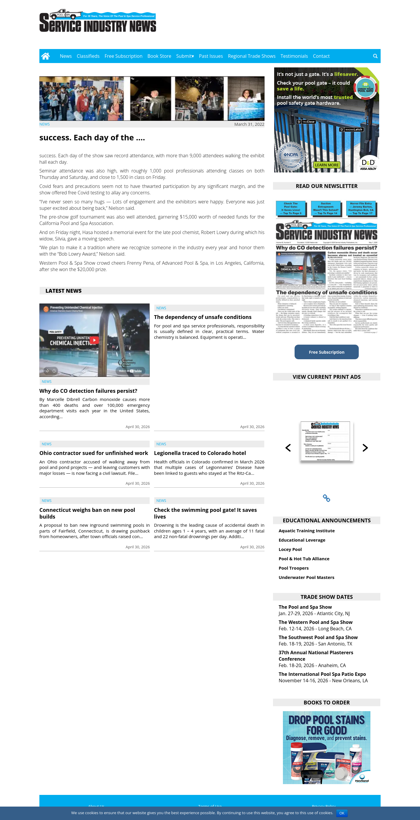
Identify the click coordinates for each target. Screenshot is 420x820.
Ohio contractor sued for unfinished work (93, 452)
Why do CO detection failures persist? (88, 390)
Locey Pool (290, 549)
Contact (321, 56)
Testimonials (294, 56)
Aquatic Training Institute (307, 530)
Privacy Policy (323, 806)
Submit (184, 56)
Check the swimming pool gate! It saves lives (205, 513)
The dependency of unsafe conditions (202, 316)
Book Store (160, 56)
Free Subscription (123, 56)
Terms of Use (210, 806)
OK (342, 813)
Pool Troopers (294, 568)
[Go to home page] (45, 56)
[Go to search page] (375, 56)
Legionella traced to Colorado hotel (200, 452)
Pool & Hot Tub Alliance (304, 558)
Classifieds (88, 56)
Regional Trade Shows (252, 56)
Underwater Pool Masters (306, 577)
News (66, 56)
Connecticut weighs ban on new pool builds (87, 513)
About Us (96, 806)
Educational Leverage (302, 540)
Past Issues (211, 56)
